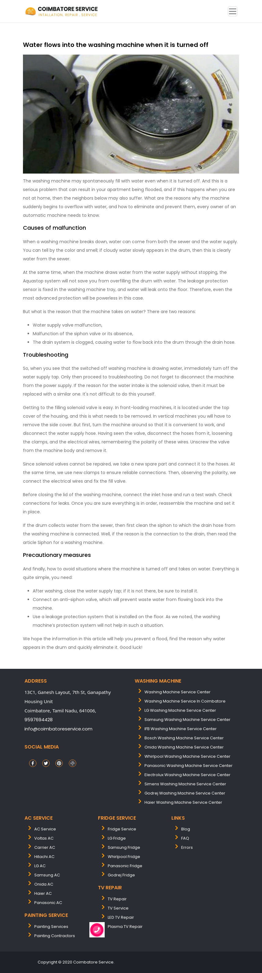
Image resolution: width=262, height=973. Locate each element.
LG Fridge (117, 838)
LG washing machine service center (180, 710)
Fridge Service (122, 829)
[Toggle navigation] (233, 11)
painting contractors (54, 936)
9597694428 (38, 719)
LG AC (40, 866)
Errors (187, 847)
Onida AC (43, 884)
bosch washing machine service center (184, 738)
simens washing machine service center (185, 784)
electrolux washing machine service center (187, 775)
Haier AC (43, 893)
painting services (51, 926)
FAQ (185, 838)
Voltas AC (44, 838)
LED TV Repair (121, 917)
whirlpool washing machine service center (187, 756)
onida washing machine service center (184, 747)
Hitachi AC (44, 857)
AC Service (45, 829)
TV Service (118, 908)
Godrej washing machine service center (184, 793)
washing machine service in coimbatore (185, 701)
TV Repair (117, 899)
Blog (185, 829)
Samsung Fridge (124, 847)
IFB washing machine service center (180, 729)
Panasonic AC (48, 903)
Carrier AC (44, 847)
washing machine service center (177, 692)
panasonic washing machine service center (188, 765)
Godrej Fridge (121, 875)
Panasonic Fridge (125, 866)
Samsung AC (47, 875)
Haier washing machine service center (183, 802)
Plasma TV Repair (125, 926)
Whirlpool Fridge (124, 857)
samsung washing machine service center (187, 719)
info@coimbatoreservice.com (58, 729)
